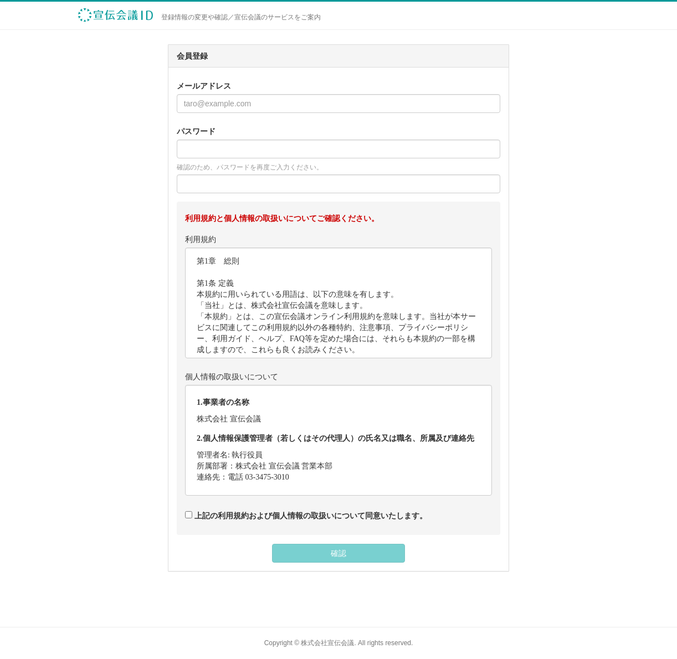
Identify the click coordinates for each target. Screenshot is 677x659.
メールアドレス (204, 85)
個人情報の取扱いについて (231, 376)
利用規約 (200, 239)
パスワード (196, 131)
